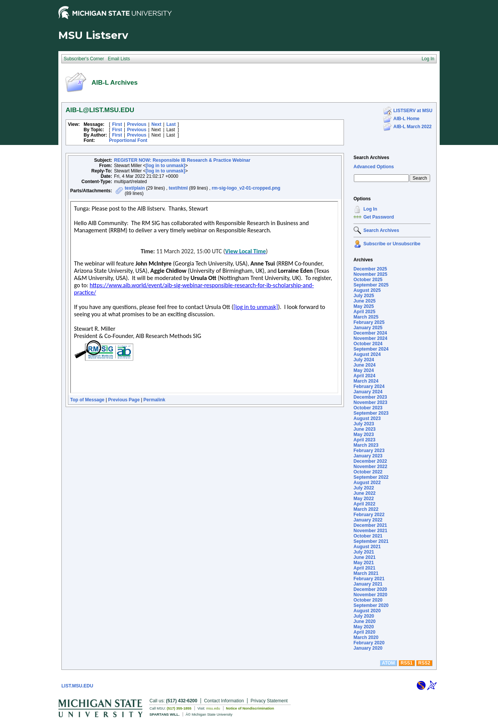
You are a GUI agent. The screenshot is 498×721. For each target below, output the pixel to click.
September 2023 (371, 413)
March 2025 (365, 317)
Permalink (154, 399)
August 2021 (367, 546)
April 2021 (364, 568)
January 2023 (367, 456)
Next (156, 124)
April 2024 (364, 375)
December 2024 (370, 333)
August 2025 (367, 290)
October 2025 (367, 279)
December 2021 (370, 525)
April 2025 (364, 311)
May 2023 (363, 434)
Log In (370, 209)
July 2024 (363, 359)
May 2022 (363, 498)
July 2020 (363, 616)
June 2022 (364, 493)
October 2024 (367, 343)
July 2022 (363, 488)
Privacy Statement (269, 700)
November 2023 (370, 402)
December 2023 (370, 397)
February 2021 (368, 578)
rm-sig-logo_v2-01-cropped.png (246, 188)
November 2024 (370, 338)
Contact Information (224, 700)
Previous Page (124, 399)
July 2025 (363, 295)
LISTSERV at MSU (413, 110)
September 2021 (371, 541)
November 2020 (370, 594)
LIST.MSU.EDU (77, 686)
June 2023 (364, 429)
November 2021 (370, 530)
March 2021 (365, 573)
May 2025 (363, 306)
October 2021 (367, 536)
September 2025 (371, 285)
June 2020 (364, 621)
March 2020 (365, 637)
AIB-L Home (406, 118)
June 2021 (364, 557)
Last (171, 124)
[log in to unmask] (165, 165)
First (117, 124)
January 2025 (367, 327)
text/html (178, 188)
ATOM (388, 663)
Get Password (378, 217)
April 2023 (364, 440)
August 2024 (367, 354)
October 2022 (367, 472)
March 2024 (365, 381)
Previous (136, 124)
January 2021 (367, 584)
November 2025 (370, 274)
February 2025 (368, 322)
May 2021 (363, 562)
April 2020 (364, 632)
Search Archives (371, 157)
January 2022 (367, 520)
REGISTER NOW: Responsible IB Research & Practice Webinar (182, 160)
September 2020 (371, 605)
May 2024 (363, 370)
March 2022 (365, 509)
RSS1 (407, 663)
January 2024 (367, 391)
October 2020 (367, 600)
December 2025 (370, 269)
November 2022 (370, 466)
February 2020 (368, 642)
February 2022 (368, 514)
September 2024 (371, 349)
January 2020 (367, 648)
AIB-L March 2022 (413, 126)
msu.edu (213, 708)
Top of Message (87, 399)
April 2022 (364, 504)
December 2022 (370, 461)
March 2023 (365, 445)
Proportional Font (128, 140)
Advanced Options (373, 166)
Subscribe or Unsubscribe (391, 243)
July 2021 (363, 552)
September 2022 (371, 477)
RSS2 (424, 663)
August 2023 (367, 418)
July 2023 (363, 423)
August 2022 (367, 482)
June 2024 (364, 365)
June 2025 (364, 301)
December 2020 (370, 589)
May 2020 (363, 626)
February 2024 (368, 386)
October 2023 (367, 407)
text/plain (135, 188)
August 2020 (367, 610)
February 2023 (368, 450)
